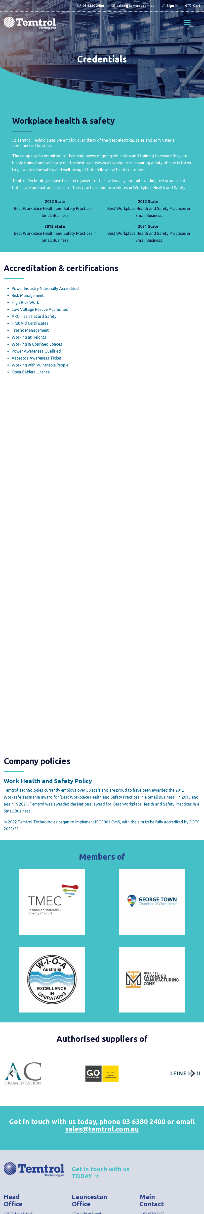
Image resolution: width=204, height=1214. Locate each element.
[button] (187, 23)
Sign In (170, 6)
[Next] (192, 1073)
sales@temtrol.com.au (102, 1129)
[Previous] (11, 1073)
